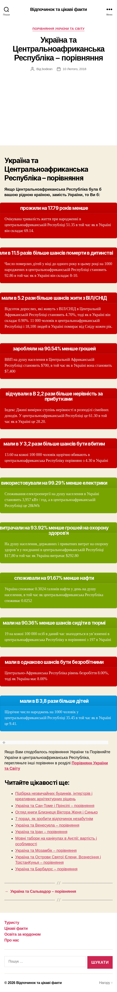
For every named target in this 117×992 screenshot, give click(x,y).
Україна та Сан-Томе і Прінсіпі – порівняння (54, 806)
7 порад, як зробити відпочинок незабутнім (54, 819)
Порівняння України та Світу (58, 28)
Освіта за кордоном (22, 934)
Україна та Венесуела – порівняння (47, 825)
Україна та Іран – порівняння (41, 832)
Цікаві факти (16, 928)
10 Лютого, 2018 (74, 69)
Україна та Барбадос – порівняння (46, 869)
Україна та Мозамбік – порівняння (46, 850)
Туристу (11, 922)
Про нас (11, 940)
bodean (47, 69)
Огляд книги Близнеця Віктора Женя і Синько (56, 812)
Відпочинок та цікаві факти (58, 9)
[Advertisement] (58, 104)
